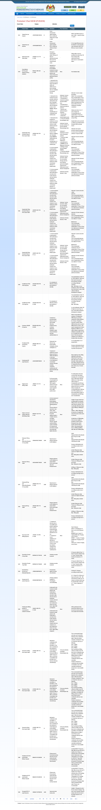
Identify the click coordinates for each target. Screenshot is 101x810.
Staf (81, 10)
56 (63, 798)
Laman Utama (17, 14)
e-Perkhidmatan (33, 17)
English (74, 6)
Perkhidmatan (30, 13)
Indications (54, 24)
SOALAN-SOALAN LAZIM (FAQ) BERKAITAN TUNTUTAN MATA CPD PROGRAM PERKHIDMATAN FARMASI (57, 1)
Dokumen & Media (41, 13)
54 (57, 798)
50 (43, 798)
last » (76, 798)
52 (50, 798)
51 (46, 798)
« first (26, 798)
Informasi (51, 13)
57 (67, 798)
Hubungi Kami (72, 13)
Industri (72, 10)
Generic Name (20, 24)
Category (36, 24)
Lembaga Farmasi (61, 13)
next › (71, 798)
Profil (22, 13)
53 (53, 798)
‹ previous (32, 798)
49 (39, 798)
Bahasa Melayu (68, 6)
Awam (64, 10)
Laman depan (19, 17)
